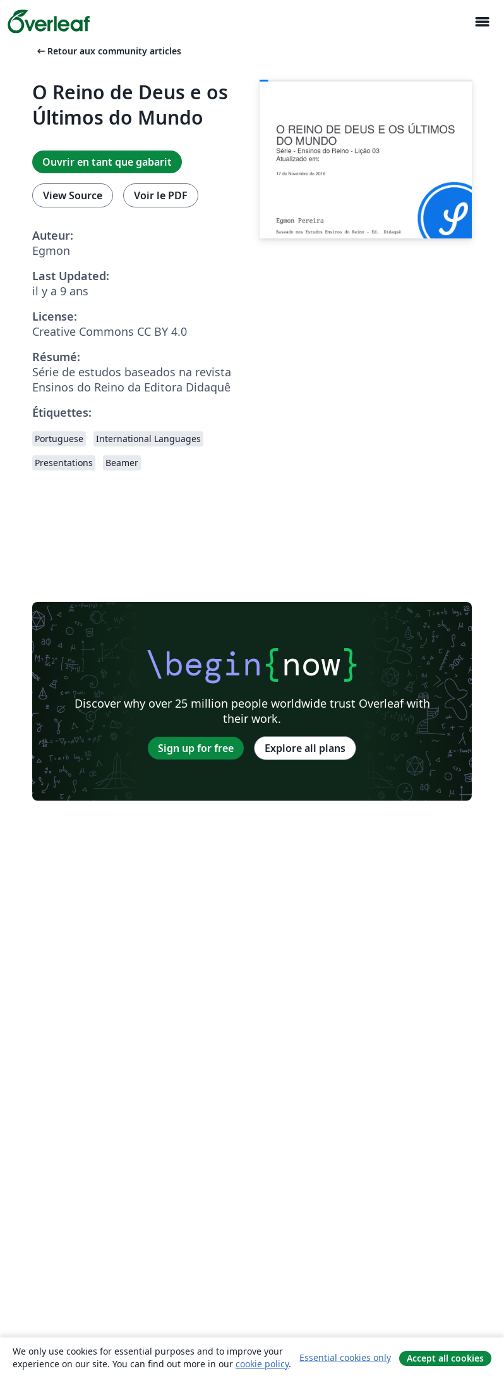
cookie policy (262, 1364)
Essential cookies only (345, 1357)
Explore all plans (305, 748)
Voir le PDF (161, 195)
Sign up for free (196, 748)
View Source (72, 195)
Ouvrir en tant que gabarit (107, 162)
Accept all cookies (445, 1358)
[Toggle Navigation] (481, 22)
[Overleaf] (49, 21)
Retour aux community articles (108, 51)
